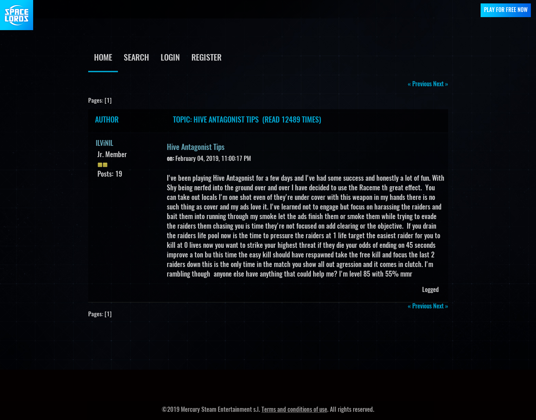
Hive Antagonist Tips (196, 147)
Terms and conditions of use (294, 410)
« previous (420, 84)
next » (440, 84)
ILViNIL (104, 143)
